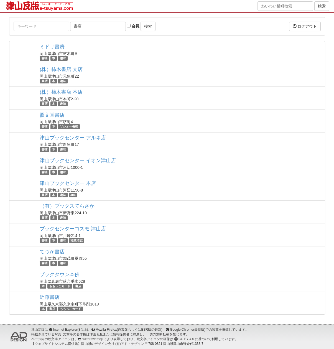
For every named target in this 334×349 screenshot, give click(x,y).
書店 (45, 58)
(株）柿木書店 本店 (61, 92)
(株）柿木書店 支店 (61, 69)
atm (73, 195)
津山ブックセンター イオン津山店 (78, 160)
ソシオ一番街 (69, 126)
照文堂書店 (52, 115)
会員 (133, 26)
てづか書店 (52, 251)
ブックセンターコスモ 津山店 (73, 228)
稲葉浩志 (76, 240)
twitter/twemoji (92, 339)
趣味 (63, 58)
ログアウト (305, 26)
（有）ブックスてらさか (67, 206)
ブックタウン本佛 (60, 274)
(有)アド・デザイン (129, 344)
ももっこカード (59, 286)
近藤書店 (50, 297)
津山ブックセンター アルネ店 (73, 138)
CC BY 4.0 (186, 339)
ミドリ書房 (52, 46)
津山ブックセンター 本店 (68, 183)
